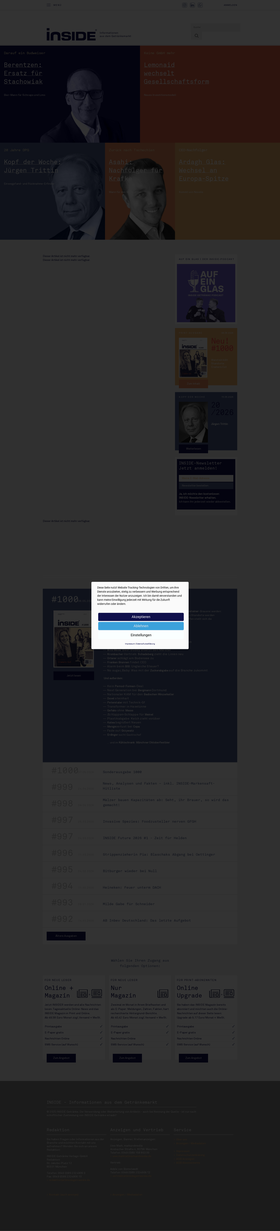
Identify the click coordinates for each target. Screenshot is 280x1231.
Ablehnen (141, 626)
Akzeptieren (141, 617)
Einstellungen (141, 635)
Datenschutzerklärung (145, 644)
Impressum (130, 644)
